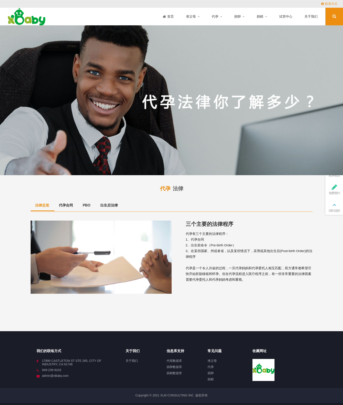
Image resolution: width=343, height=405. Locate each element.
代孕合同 (66, 205)
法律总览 (42, 205)
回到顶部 (334, 207)
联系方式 (329, 4)
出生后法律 (109, 205)
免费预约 (334, 189)
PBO (87, 205)
